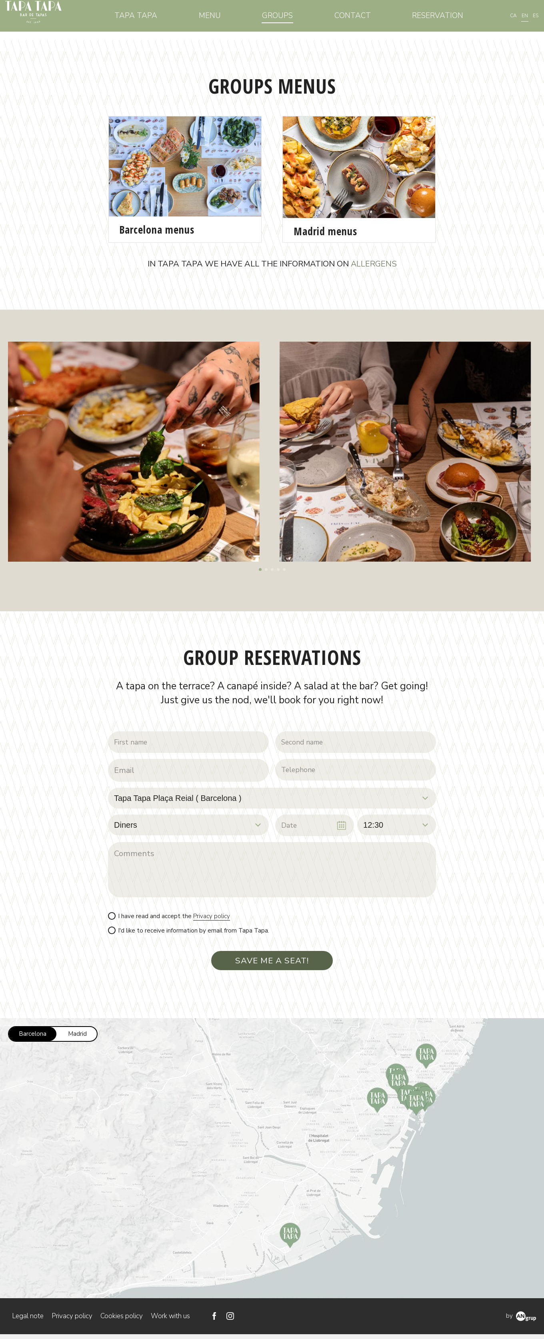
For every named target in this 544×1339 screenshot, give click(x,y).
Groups (287, 19)
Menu (224, 19)
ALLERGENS (374, 263)
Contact (358, 19)
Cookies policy (121, 1320)
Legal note (28, 1320)
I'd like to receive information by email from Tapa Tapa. (193, 933)
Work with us (170, 1320)
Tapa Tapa (154, 19)
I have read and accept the (174, 919)
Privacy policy (211, 919)
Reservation (439, 19)
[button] (260, 569)
